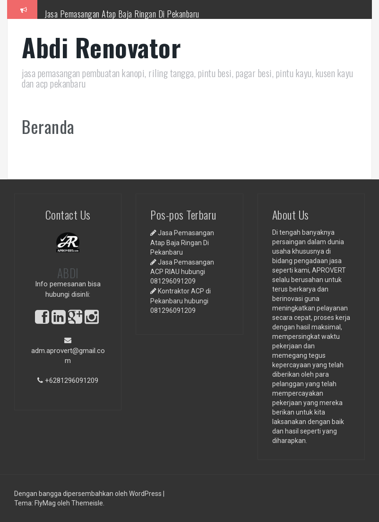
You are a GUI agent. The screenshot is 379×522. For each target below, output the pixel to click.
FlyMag (45, 503)
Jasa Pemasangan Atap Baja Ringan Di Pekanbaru (121, 14)
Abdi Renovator (101, 46)
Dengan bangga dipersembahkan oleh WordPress (88, 493)
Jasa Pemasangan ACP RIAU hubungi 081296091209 (182, 271)
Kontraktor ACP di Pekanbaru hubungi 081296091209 (180, 300)
